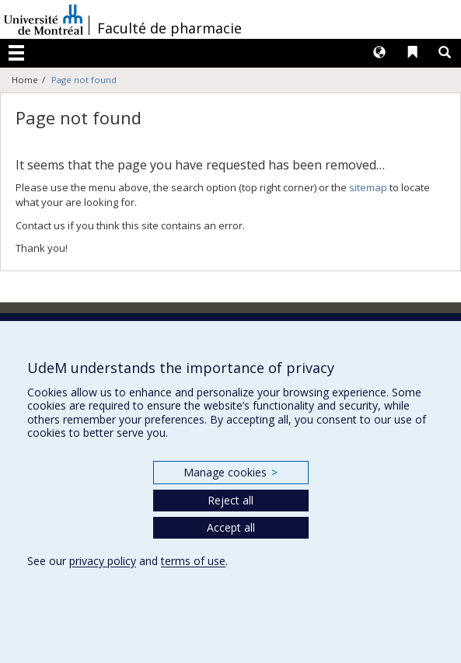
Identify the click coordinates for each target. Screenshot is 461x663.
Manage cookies (230, 472)
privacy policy (102, 560)
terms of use (193, 560)
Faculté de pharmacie (169, 28)
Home (25, 79)
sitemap (368, 187)
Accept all (231, 527)
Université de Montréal (43, 19)
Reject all (230, 500)
